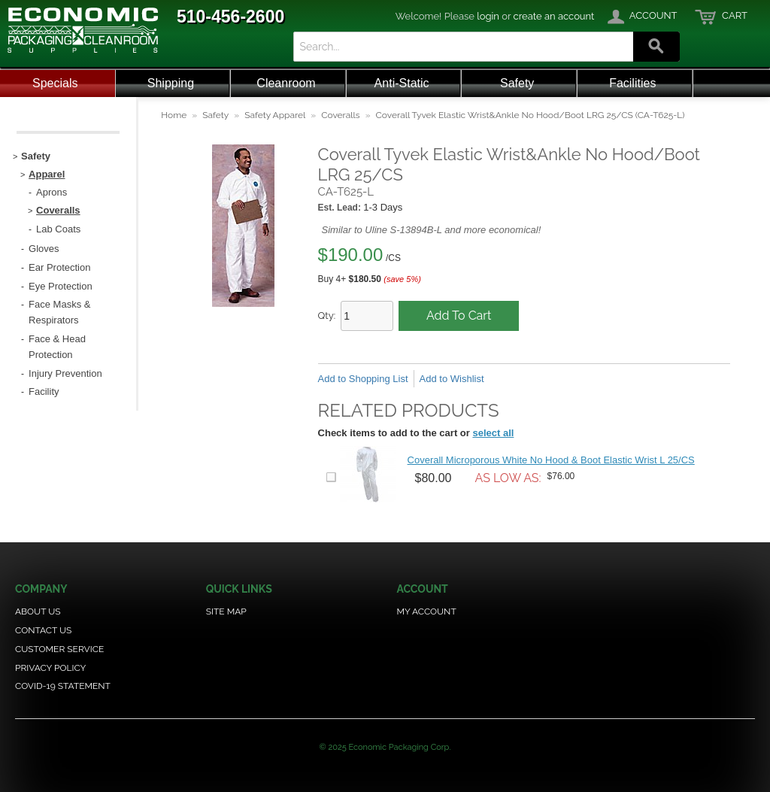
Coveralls (340, 115)
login (488, 16)
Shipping (170, 83)
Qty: (327, 315)
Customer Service (59, 649)
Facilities (632, 83)
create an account (554, 16)
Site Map (226, 611)
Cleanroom (285, 83)
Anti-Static (401, 83)
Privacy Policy (50, 668)
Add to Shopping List (363, 378)
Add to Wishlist (452, 378)
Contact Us (43, 630)
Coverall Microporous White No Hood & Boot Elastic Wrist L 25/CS (551, 460)
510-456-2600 (230, 16)
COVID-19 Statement (63, 686)
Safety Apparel (274, 115)
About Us (38, 611)
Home (173, 115)
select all (493, 432)
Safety (517, 83)
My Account (426, 611)
